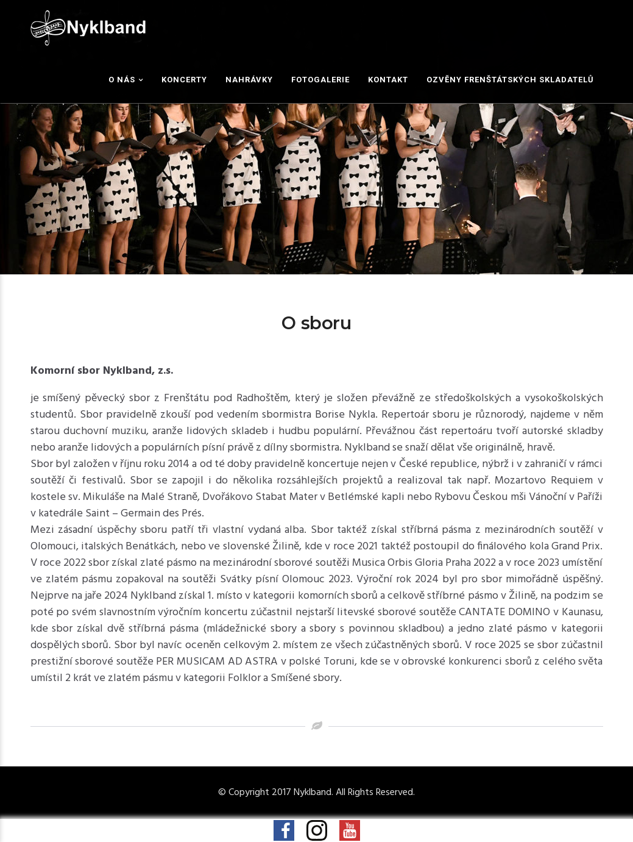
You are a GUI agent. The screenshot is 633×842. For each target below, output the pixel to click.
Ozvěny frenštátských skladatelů (510, 79)
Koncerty (184, 79)
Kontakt (388, 79)
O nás (121, 79)
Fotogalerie (320, 79)
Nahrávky (249, 79)
